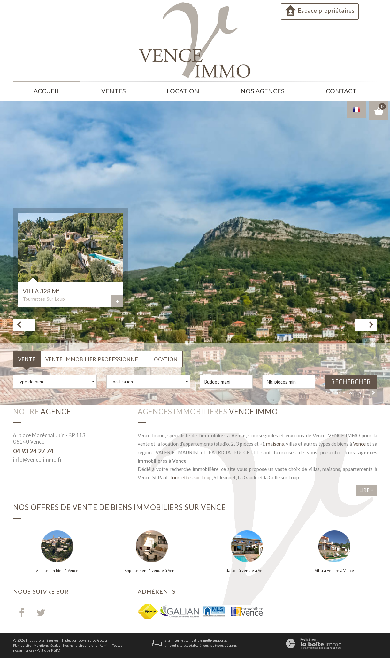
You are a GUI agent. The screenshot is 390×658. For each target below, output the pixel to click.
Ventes (113, 91)
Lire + (366, 490)
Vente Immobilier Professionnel (93, 359)
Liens (92, 645)
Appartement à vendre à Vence (152, 571)
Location (183, 91)
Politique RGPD (48, 650)
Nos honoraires (74, 645)
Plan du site (22, 645)
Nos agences (263, 91)
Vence (359, 444)
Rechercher (351, 381)
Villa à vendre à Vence (334, 571)
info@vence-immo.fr (37, 459)
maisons (275, 444)
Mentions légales (47, 645)
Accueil (47, 91)
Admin (105, 645)
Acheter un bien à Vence (57, 571)
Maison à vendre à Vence (247, 571)
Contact (341, 91)
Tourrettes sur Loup (190, 477)
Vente (26, 359)
